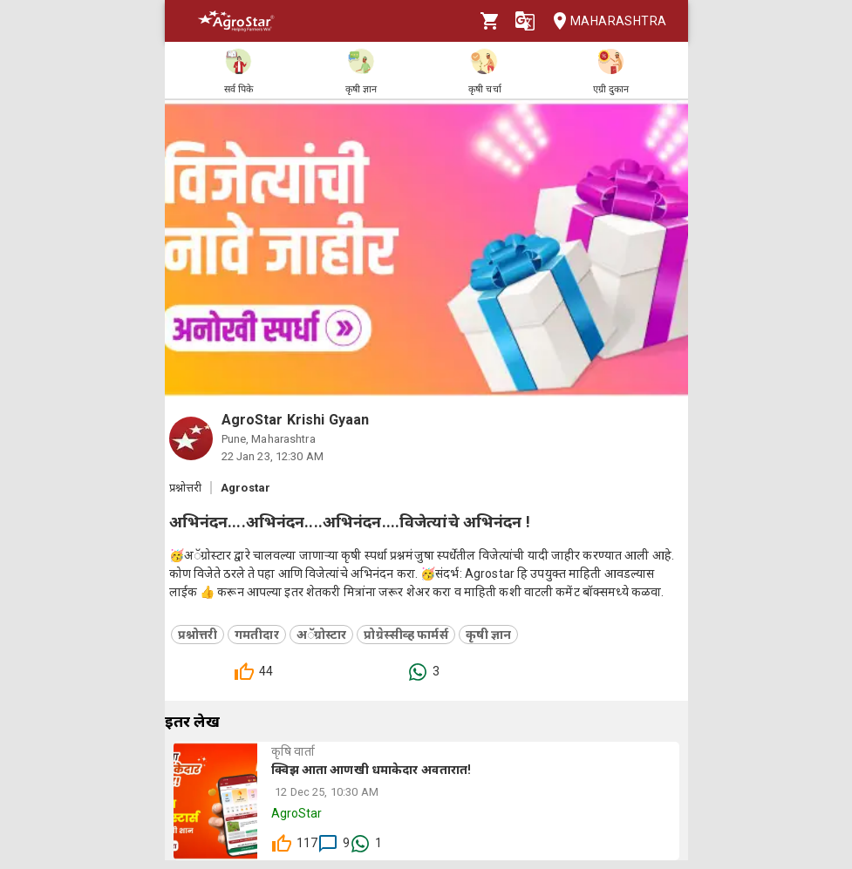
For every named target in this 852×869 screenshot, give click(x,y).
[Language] (525, 20)
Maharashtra (604, 21)
